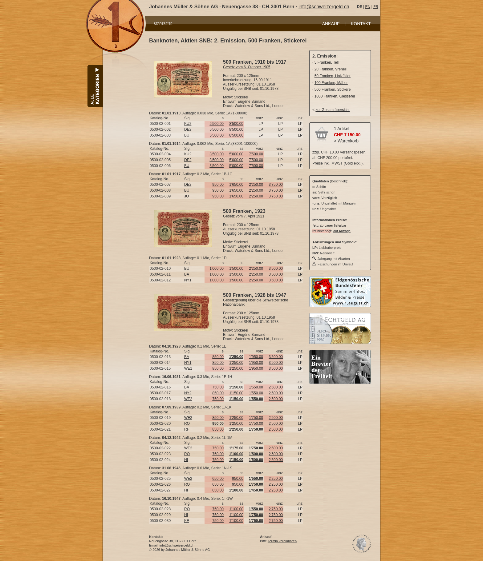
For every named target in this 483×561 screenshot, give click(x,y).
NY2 (187, 393)
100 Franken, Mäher (331, 83)
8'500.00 (236, 123)
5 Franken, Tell (327, 62)
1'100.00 (236, 509)
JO (186, 196)
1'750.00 (256, 418)
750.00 (218, 387)
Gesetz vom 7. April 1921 (243, 216)
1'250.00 (236, 362)
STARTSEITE (163, 24)
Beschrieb (338, 181)
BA (186, 274)
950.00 (218, 184)
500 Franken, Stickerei (333, 89)
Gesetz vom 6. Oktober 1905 (246, 67)
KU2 (187, 123)
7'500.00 (256, 154)
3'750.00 (276, 184)
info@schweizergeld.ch (323, 6)
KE (186, 521)
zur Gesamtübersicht (332, 110)
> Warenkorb (346, 140)
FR (375, 7)
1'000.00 (216, 268)
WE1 (188, 368)
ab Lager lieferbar (333, 225)
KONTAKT (361, 23)
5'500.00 (216, 123)
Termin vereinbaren (282, 541)
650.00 (218, 478)
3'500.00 (216, 154)
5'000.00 (236, 154)
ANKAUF (331, 23)
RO (187, 423)
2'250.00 (256, 184)
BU (186, 166)
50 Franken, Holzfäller (333, 76)
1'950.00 (256, 357)
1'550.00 (256, 387)
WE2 (188, 399)
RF (186, 429)
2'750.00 (276, 509)
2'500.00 (276, 387)
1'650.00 (236, 184)
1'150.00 (236, 393)
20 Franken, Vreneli (331, 69)
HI (186, 460)
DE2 (187, 160)
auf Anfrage (342, 231)
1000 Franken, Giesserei (335, 96)
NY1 (187, 280)
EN (367, 7)
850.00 (218, 357)
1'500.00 (236, 268)
